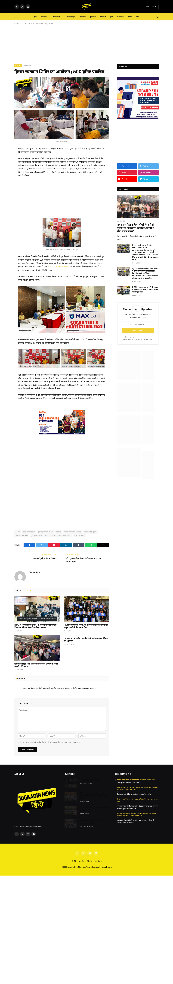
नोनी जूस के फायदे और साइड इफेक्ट (128, 782)
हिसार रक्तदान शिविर (64, 535)
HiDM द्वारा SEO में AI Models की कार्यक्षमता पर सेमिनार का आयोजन (86, 639)
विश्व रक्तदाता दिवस (22, 535)
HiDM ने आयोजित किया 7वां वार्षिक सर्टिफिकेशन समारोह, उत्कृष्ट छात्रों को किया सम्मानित (86, 626)
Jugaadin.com (106, 867)
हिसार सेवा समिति (79, 535)
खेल (137, 17)
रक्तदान (58, 532)
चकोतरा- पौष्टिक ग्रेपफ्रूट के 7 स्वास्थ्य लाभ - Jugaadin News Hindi (136, 779)
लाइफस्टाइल (71, 17)
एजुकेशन (93, 17)
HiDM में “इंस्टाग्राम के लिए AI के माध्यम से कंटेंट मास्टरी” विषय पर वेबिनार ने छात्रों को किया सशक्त (35, 626)
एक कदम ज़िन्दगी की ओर (45, 532)
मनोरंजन (120, 17)
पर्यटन (130, 17)
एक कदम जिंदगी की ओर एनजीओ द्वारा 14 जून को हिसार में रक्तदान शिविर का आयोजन (135, 821)
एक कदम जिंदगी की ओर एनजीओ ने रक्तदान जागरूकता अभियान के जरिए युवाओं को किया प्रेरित (137, 807)
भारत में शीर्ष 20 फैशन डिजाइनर (90, 780)
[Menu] (16, 17)
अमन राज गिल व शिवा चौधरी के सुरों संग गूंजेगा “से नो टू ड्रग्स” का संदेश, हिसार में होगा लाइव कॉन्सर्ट (136, 228)
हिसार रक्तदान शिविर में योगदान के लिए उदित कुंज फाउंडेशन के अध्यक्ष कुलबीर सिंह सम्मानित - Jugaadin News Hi (63, 688)
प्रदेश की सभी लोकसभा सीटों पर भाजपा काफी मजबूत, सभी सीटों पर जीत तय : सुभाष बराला (94, 795)
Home (16, 24)
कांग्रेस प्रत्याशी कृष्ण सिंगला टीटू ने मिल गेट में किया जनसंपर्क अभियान (94, 822)
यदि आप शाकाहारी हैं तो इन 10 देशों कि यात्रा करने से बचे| (94, 809)
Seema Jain (34, 572)
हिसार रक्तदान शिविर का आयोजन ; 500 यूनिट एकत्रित (134, 794)
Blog (21, 24)
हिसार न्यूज (18, 65)
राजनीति (44, 17)
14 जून (18, 532)
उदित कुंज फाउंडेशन (29, 532)
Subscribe (151, 7)
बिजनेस (103, 17)
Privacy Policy (138, 339)
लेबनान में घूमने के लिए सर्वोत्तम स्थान (45, 558)
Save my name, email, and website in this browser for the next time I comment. (50, 742)
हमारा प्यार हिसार (50, 535)
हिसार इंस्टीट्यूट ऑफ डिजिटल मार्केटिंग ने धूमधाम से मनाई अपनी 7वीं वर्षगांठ (36, 665)
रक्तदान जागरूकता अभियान (59, 266)
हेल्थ (111, 17)
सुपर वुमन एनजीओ (36, 535)
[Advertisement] (86, 46)
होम (35, 17)
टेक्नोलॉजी (56, 17)
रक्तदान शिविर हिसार (90, 532)
